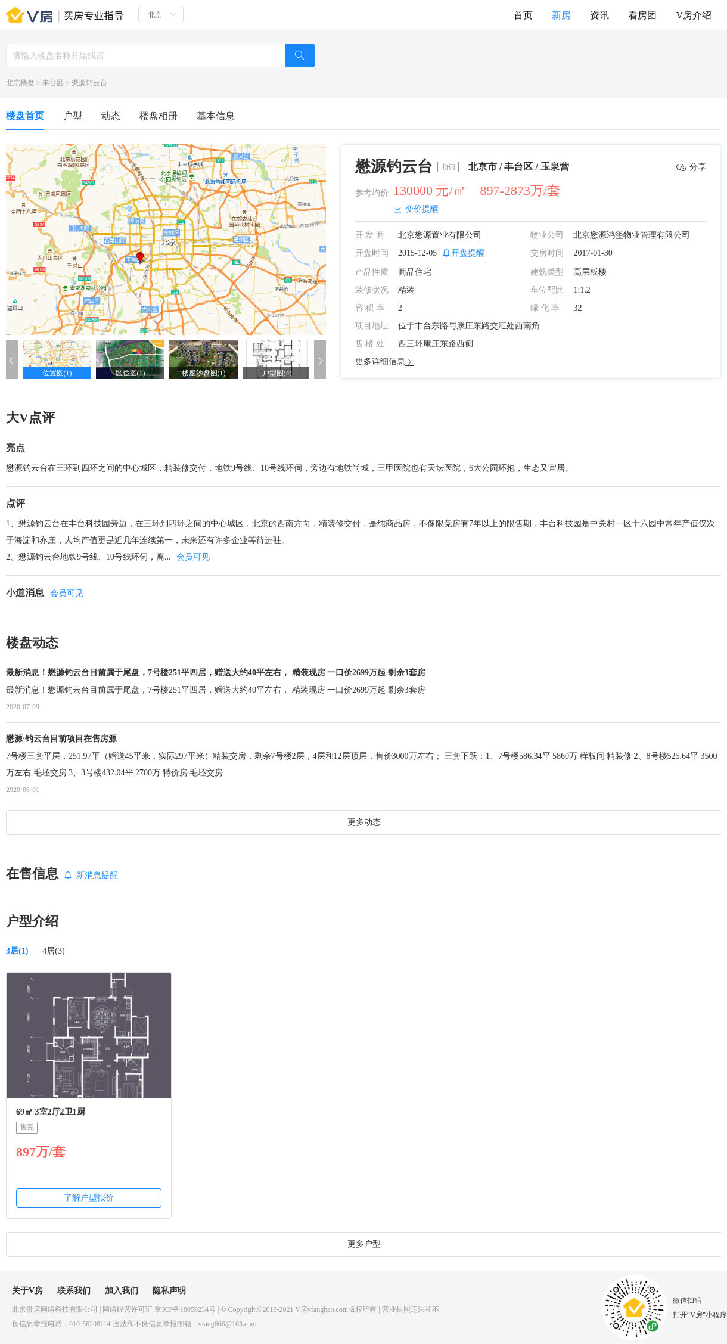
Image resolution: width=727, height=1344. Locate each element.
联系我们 (74, 1290)
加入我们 (121, 1290)
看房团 (642, 15)
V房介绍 (694, 15)
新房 (561, 15)
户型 (72, 116)
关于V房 (27, 1290)
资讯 (599, 15)
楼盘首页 (25, 116)
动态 (110, 116)
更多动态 (364, 822)
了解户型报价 (89, 1197)
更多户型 (364, 1244)
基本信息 (216, 116)
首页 (523, 15)
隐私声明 (169, 1290)
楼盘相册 (158, 116)
